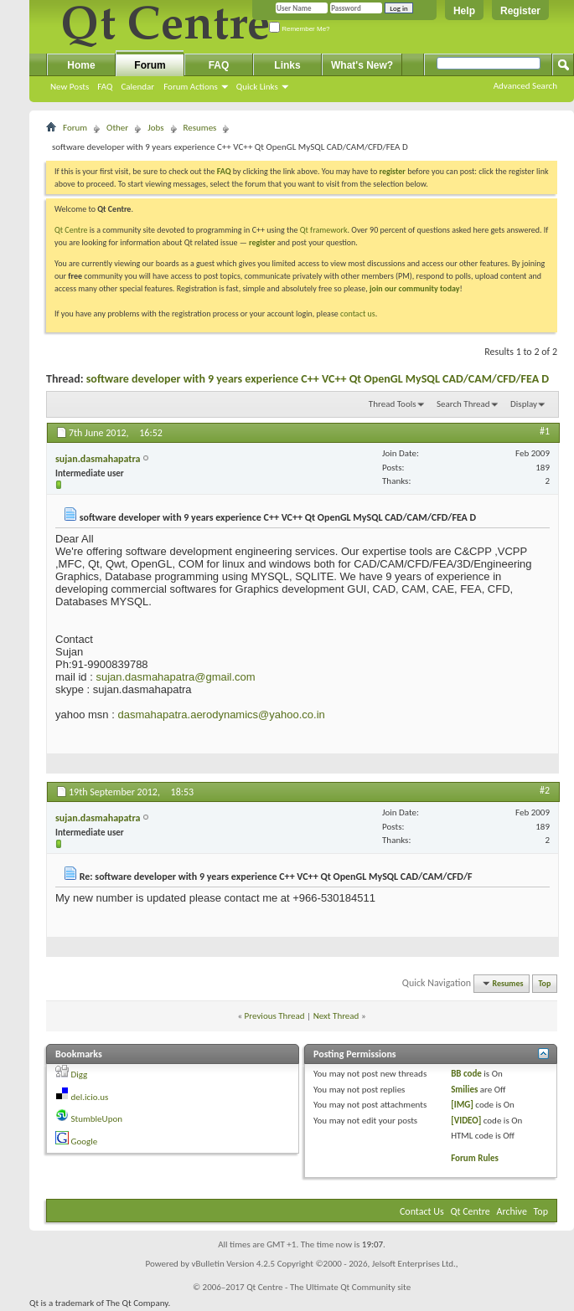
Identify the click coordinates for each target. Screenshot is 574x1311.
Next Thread (336, 1015)
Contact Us (422, 1211)
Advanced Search (525, 85)
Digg (79, 1074)
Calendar (137, 86)
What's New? (362, 65)
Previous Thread (275, 1015)
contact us (357, 313)
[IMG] (462, 1104)
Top (545, 983)
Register (520, 11)
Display (523, 403)
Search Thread (463, 403)
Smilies (464, 1089)
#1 (545, 431)
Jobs (155, 127)
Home (81, 65)
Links (287, 65)
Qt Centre (71, 229)
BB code (466, 1073)
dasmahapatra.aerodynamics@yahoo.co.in (220, 714)
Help (464, 11)
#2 (545, 790)
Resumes (200, 127)
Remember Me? (299, 29)
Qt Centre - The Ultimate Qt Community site (328, 1287)
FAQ (104, 86)
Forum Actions (190, 86)
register (262, 242)
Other (117, 127)
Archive (512, 1211)
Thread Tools (392, 403)
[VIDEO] (466, 1120)
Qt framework (324, 229)
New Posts (69, 86)
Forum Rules (475, 1158)
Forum (149, 65)
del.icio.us (90, 1097)
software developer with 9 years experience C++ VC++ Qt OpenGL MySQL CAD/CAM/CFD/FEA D (317, 379)
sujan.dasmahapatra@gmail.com (175, 677)
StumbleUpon (97, 1118)
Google (84, 1141)
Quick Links (257, 86)
